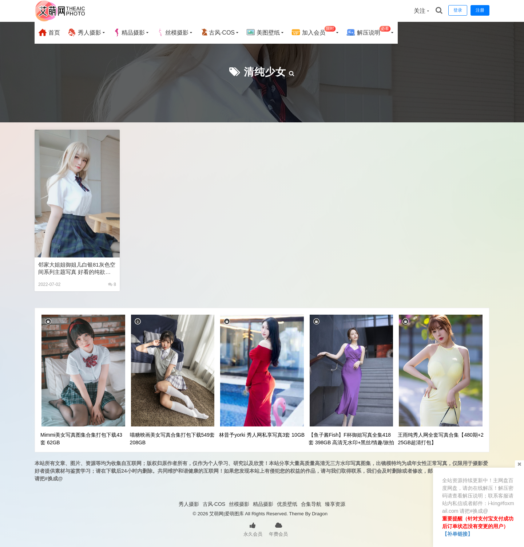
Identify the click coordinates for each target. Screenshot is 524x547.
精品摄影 (129, 32)
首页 (49, 32)
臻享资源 (335, 504)
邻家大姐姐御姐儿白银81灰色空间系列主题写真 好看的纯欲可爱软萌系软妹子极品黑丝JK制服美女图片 (77, 268)
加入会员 (313, 31)
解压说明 (368, 31)
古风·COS (217, 32)
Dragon (320, 513)
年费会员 (278, 529)
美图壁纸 (263, 32)
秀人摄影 (84, 32)
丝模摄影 (172, 32)
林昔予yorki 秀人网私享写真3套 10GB (262, 435)
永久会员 (252, 529)
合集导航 (311, 504)
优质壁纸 (287, 504)
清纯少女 (265, 72)
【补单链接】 (457, 534)
